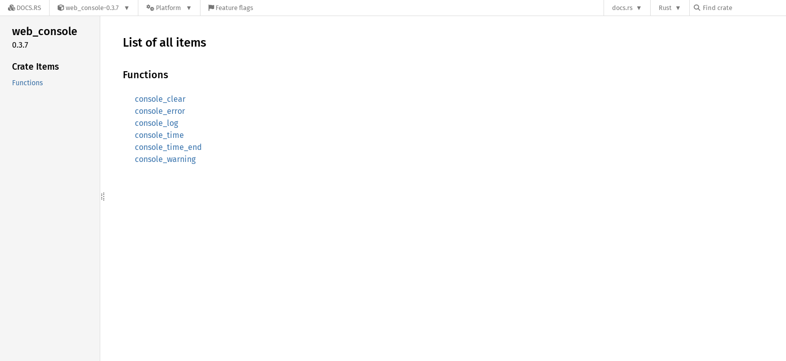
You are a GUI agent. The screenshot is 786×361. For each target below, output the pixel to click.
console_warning (165, 159)
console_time (159, 135)
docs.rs (622, 8)
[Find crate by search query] (744, 8)
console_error (160, 111)
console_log (156, 123)
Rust (665, 8)
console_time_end (168, 147)
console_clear (160, 99)
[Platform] (169, 8)
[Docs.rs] (24, 8)
